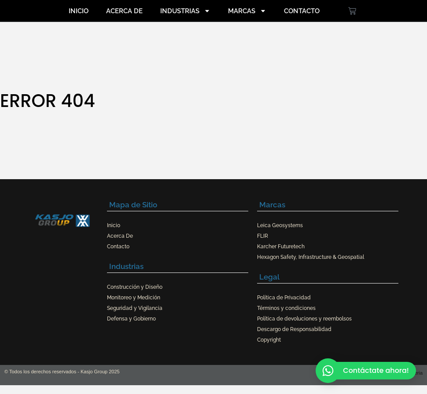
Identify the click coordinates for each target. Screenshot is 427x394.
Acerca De (124, 11)
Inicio (78, 11)
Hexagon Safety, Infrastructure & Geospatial (310, 257)
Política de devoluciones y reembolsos (304, 319)
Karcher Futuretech (281, 246)
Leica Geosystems (280, 225)
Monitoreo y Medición (133, 298)
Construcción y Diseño (134, 287)
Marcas (247, 10)
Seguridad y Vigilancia (134, 308)
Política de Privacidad (284, 298)
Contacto (302, 11)
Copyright (269, 340)
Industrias (185, 10)
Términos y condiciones (286, 308)
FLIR (262, 236)
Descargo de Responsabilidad (294, 329)
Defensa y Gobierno (131, 319)
